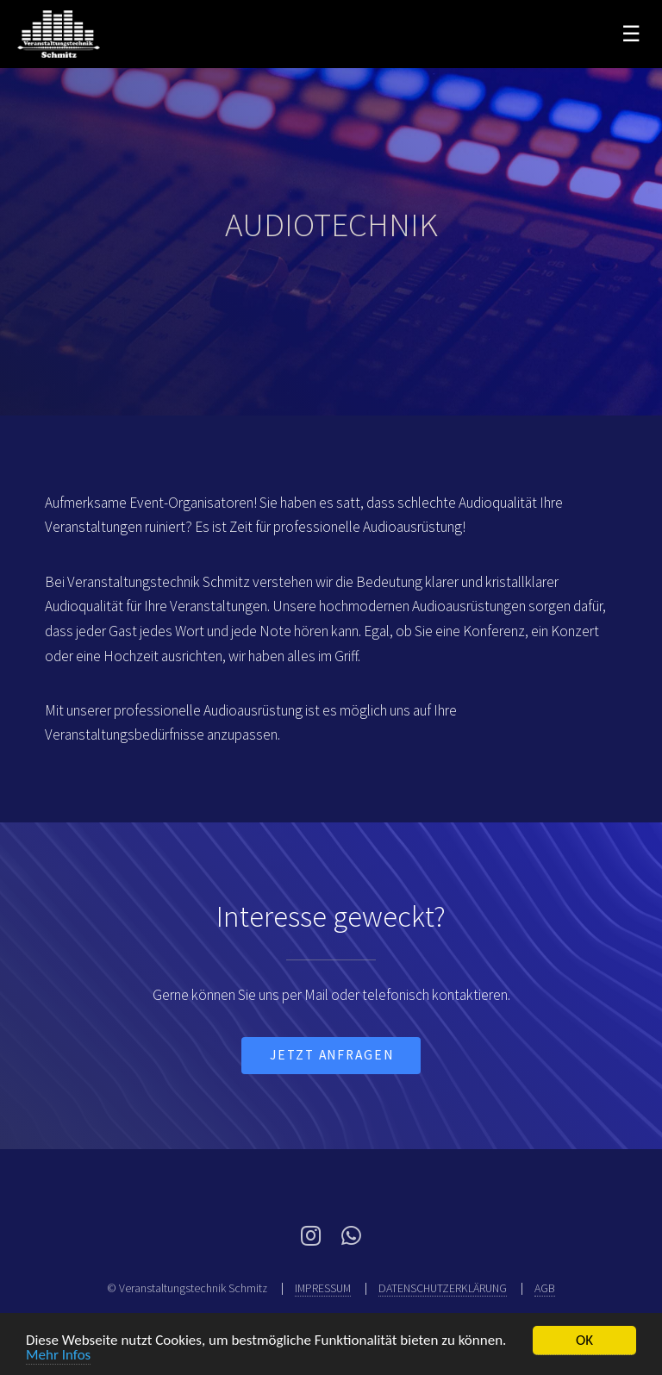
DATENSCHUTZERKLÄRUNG (442, 1288)
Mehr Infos (58, 1355)
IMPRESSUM (323, 1288)
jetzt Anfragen (332, 1055)
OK (584, 1340)
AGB (544, 1288)
